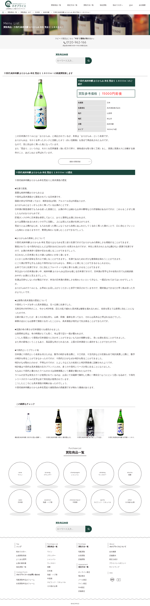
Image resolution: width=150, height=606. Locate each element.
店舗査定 (81, 591)
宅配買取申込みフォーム (25, 580)
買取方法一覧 (89, 5)
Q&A (131, 5)
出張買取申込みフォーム (25, 583)
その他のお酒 (52, 586)
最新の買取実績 (75, 162)
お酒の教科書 (21, 563)
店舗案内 (112, 555)
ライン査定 (82, 583)
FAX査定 (81, 587)
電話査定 (81, 576)
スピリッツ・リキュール (56, 582)
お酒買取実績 (21, 555)
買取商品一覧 (56, 5)
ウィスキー (51, 563)
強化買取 (103, 5)
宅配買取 (81, 552)
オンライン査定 (84, 572)
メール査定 (82, 580)
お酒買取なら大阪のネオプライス (15, 9)
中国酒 (49, 578)
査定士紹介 (113, 559)
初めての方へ (118, 5)
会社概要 (142, 5)
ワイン (49, 552)
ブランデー (51, 555)
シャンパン (51, 559)
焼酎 (49, 567)
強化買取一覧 (21, 567)
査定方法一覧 (72, 5)
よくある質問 (21, 559)
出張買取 (81, 555)
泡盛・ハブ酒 (52, 574)
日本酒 (49, 571)
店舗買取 (81, 559)
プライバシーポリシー (117, 563)
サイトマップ (114, 567)
